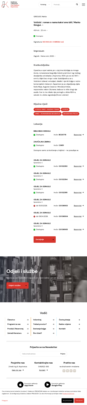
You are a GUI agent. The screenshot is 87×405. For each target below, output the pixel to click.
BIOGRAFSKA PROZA (71, 114)
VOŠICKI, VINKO (40, 109)
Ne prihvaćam (67, 400)
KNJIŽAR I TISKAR (53, 109)
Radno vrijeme (65, 324)
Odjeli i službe (15, 285)
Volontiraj (37, 320)
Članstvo (11, 320)
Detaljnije (40, 239)
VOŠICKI (65, 109)
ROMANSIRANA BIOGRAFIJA (50, 114)
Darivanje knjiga (39, 329)
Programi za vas (14, 324)
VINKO (37, 114)
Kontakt (62, 329)
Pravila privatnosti (68, 394)
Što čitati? (37, 333)
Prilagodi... (5, 400)
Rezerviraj (79, 134)
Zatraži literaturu (14, 333)
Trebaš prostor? (40, 324)
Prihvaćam (79, 400)
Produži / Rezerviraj (15, 329)
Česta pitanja (64, 320)
